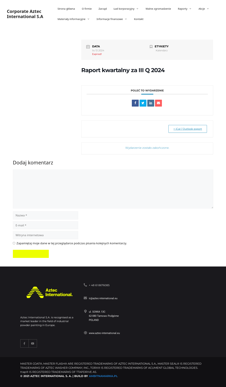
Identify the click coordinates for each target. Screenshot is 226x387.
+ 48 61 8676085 (99, 285)
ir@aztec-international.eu (103, 298)
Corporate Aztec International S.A (25, 13)
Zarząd (102, 8)
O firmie (87, 8)
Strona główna (66, 8)
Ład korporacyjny (128, 8)
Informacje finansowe (114, 19)
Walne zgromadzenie (158, 8)
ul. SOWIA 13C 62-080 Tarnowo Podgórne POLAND (104, 316)
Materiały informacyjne (75, 19)
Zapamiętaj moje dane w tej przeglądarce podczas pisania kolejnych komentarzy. (71, 243)
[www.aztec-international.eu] (85, 332)
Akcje (206, 8)
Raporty (186, 8)
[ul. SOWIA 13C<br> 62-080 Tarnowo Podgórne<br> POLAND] (85, 311)
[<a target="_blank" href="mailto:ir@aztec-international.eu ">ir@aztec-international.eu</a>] (85, 298)
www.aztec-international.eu (104, 333)
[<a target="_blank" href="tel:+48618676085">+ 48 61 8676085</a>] (85, 284)
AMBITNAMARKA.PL (103, 376)
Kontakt (139, 19)
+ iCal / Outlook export (187, 128)
